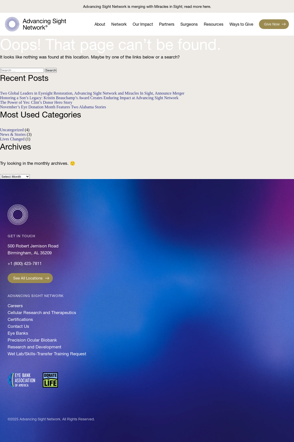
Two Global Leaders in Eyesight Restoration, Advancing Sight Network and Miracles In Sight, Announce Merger (92, 93)
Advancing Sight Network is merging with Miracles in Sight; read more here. (147, 6)
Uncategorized (12, 130)
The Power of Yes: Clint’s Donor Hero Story (36, 102)
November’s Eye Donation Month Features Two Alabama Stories (53, 107)
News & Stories (13, 134)
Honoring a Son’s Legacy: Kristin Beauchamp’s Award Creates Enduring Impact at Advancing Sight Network (89, 98)
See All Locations (28, 278)
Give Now (272, 24)
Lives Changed (12, 139)
